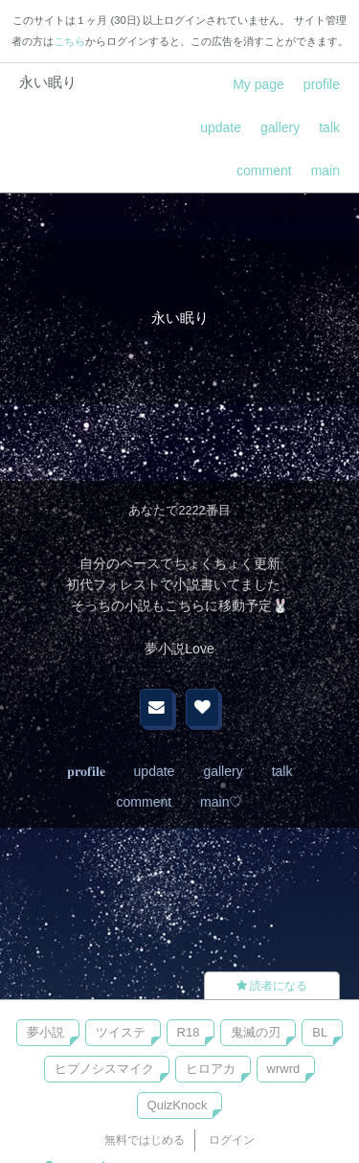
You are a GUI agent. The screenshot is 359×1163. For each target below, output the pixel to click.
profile (321, 84)
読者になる (271, 985)
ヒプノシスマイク (104, 1068)
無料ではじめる (144, 1140)
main (325, 170)
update (220, 127)
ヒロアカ (211, 1068)
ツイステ (121, 1032)
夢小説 (45, 1032)
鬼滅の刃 (255, 1032)
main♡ (221, 802)
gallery (280, 127)
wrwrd (284, 1068)
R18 (188, 1032)
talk (329, 127)
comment (264, 170)
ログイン (232, 1140)
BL (319, 1032)
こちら (69, 41)
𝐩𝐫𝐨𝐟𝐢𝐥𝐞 (86, 771)
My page (258, 84)
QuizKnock (177, 1105)
